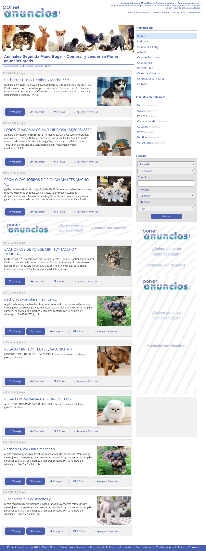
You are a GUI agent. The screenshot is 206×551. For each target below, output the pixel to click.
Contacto (81, 547)
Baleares (39, 66)
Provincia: (144, 190)
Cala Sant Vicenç (147, 47)
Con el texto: (146, 177)
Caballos (148, 126)
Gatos (147, 110)
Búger (141, 36)
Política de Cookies (187, 547)
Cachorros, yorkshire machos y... (31, 449)
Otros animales (153, 121)
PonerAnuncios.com (13, 66)
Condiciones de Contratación (154, 547)
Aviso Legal (96, 547)
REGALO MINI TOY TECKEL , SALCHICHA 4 (38, 349)
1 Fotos (59, 112)
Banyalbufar (145, 68)
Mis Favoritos (179, 12)
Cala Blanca (144, 63)
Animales (29, 66)
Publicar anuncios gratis (139, 12)
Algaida (142, 52)
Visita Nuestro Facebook (57, 547)
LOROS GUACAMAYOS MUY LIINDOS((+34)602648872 (47, 129)
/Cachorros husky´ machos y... (28, 499)
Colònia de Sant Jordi (150, 79)
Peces (147, 132)
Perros (147, 105)
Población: (144, 202)
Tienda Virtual (193, 12)
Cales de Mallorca (148, 73)
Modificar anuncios (161, 12)
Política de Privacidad (119, 547)
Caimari (142, 84)
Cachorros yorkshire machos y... (30, 299)
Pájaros (148, 116)
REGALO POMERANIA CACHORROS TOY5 (37, 399)
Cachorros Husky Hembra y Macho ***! (36, 79)
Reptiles (148, 137)
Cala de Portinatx (148, 57)
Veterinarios (151, 142)
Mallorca (142, 41)
